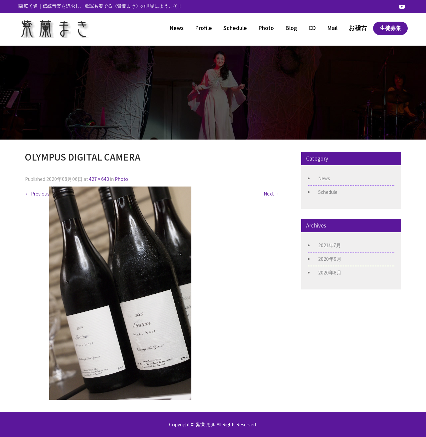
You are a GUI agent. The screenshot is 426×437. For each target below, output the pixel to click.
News (176, 28)
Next (272, 194)
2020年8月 (329, 272)
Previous (37, 194)
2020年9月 (329, 259)
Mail (332, 28)
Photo (266, 28)
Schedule (235, 28)
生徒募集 (390, 28)
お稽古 (358, 28)
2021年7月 (329, 245)
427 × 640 (99, 179)
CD (312, 28)
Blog (291, 28)
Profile (203, 28)
